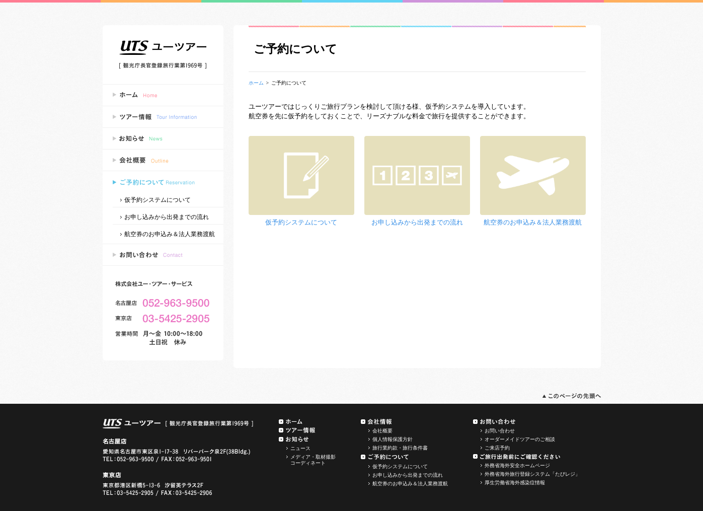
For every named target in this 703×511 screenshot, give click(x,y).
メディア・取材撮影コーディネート (313, 460)
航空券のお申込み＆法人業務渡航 (169, 233)
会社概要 (382, 430)
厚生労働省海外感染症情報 (515, 482)
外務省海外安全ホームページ (517, 465)
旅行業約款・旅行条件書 (400, 448)
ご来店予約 (497, 448)
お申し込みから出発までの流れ (166, 216)
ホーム (256, 83)
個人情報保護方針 (392, 439)
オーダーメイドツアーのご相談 (520, 439)
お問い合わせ (500, 430)
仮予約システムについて (157, 199)
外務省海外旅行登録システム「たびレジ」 (532, 474)
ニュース (300, 448)
